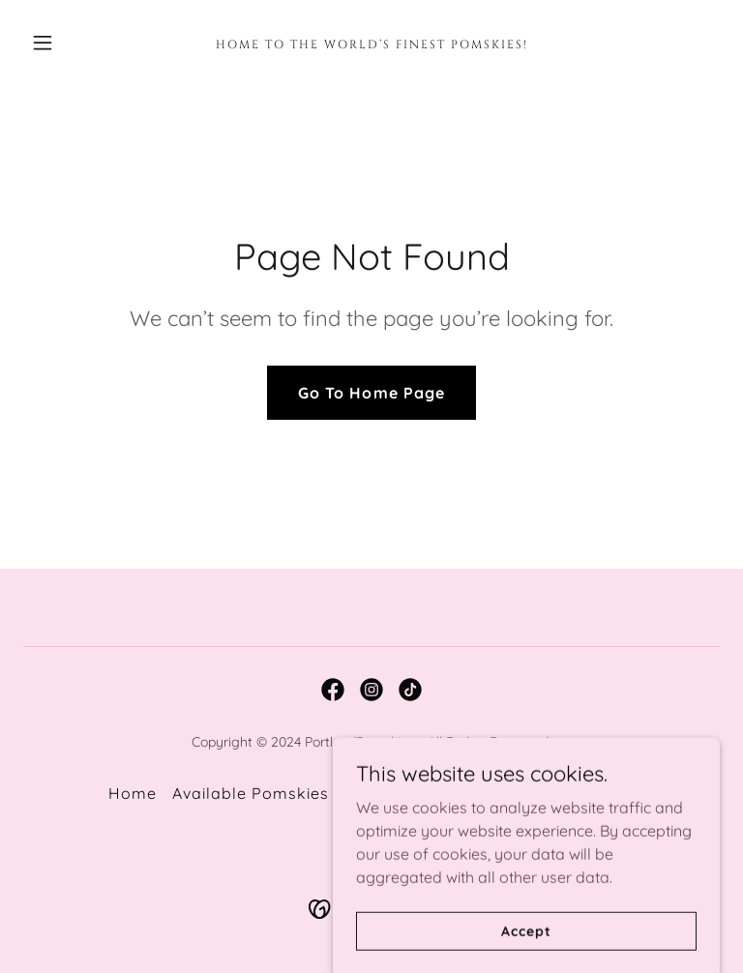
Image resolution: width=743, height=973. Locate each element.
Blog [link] (362, 793)
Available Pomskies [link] (250, 793)
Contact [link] (429, 793)
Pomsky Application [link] (555, 793)
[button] (75, 42)
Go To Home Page (371, 392)
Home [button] (132, 793)
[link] (372, 42)
